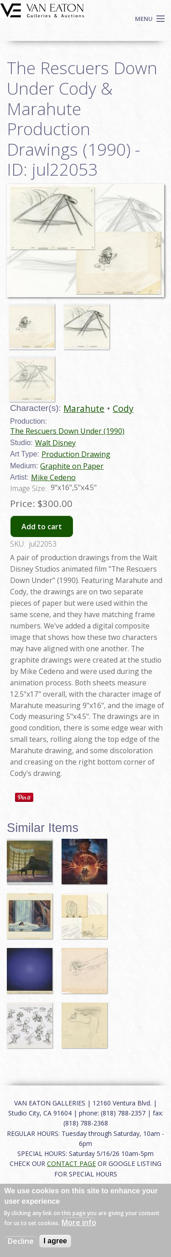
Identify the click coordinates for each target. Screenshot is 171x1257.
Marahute (83, 408)
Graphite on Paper (72, 466)
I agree (55, 1241)
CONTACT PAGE (71, 1163)
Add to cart (41, 527)
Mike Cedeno (53, 477)
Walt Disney (55, 443)
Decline (21, 1241)
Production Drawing (75, 454)
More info (79, 1222)
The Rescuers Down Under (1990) (67, 431)
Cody (123, 408)
